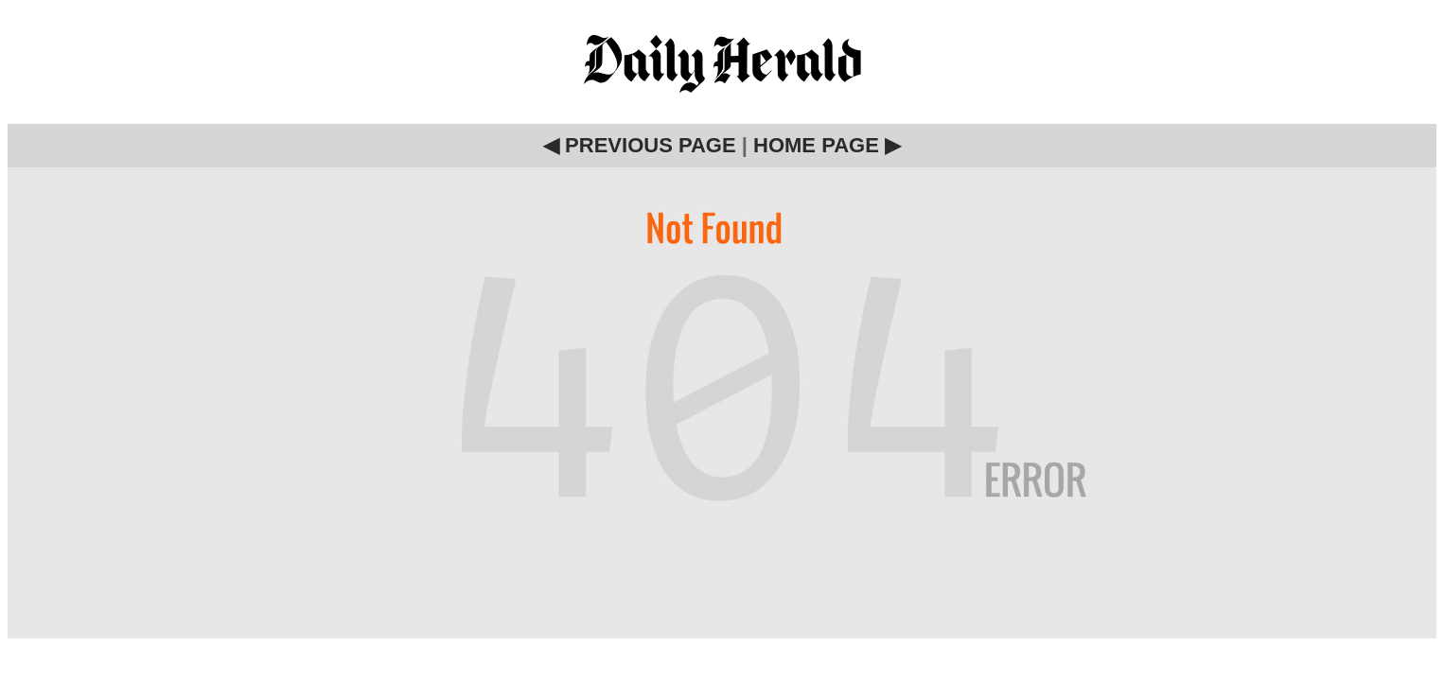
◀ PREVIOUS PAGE (639, 145)
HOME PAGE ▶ (827, 145)
